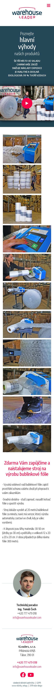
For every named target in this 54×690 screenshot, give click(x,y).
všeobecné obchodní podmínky (23, 683)
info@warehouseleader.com (27, 617)
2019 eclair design (36, 685)
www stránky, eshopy (20, 685)
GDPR (38, 683)
